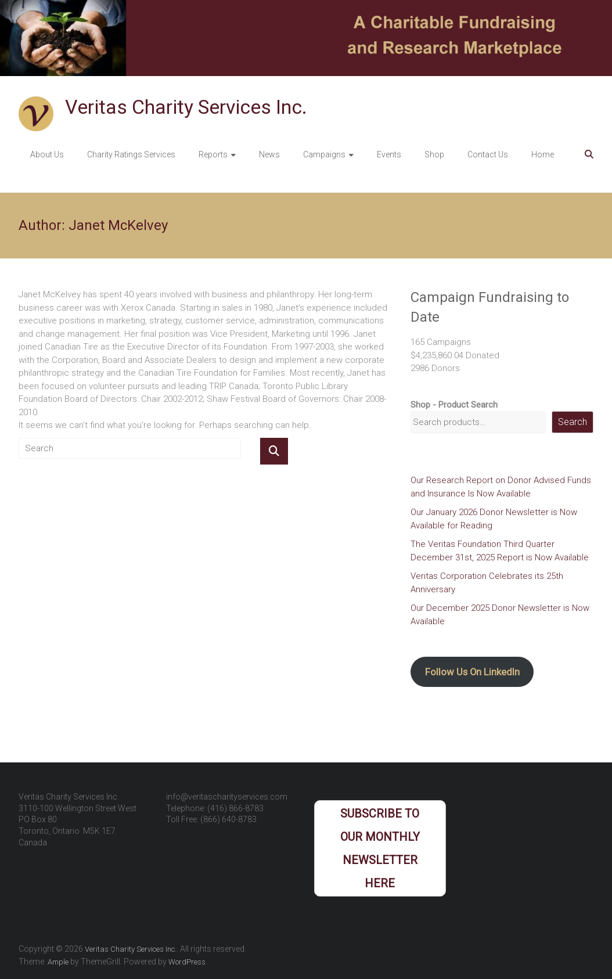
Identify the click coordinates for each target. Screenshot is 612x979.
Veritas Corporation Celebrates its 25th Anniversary (487, 583)
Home (542, 154)
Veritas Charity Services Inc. (186, 106)
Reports (213, 154)
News (269, 154)
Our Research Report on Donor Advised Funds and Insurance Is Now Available (501, 487)
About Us (47, 154)
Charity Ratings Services (131, 154)
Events (389, 154)
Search (572, 421)
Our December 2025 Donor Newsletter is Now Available (500, 615)
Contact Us (487, 154)
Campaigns (324, 154)
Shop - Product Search (454, 404)
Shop (434, 154)
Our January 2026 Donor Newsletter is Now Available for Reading (494, 519)
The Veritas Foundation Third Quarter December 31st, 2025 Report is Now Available (500, 551)
